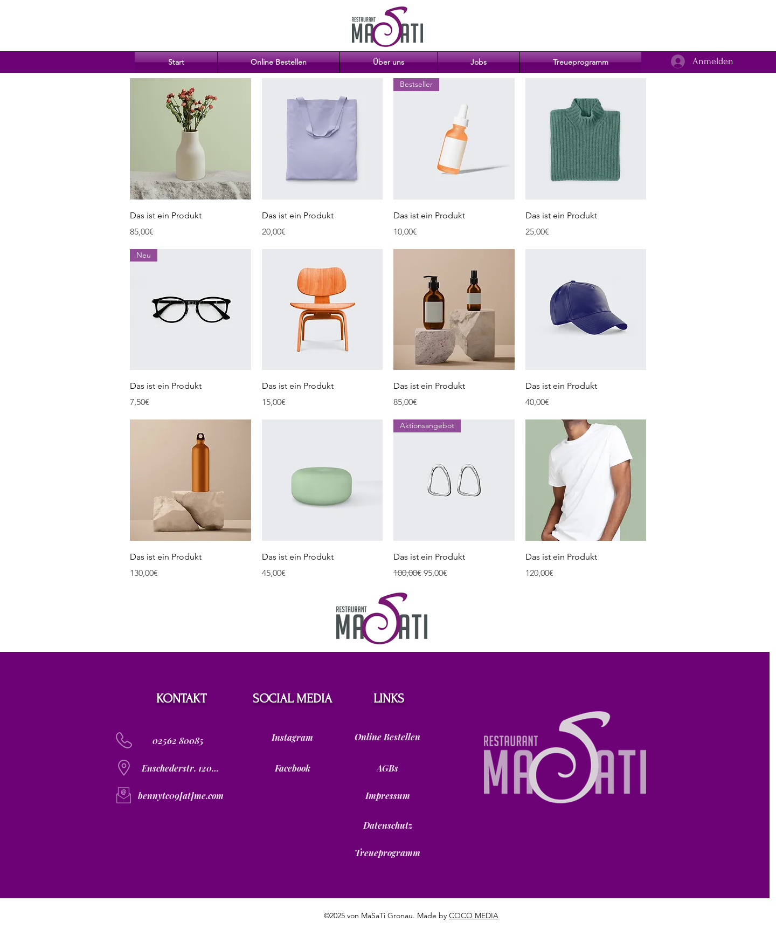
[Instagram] (292, 737)
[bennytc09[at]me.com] (180, 795)
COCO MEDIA (473, 915)
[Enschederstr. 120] (180, 768)
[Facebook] (292, 768)
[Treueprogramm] (387, 852)
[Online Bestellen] (387, 737)
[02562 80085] (177, 740)
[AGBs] (387, 768)
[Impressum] (387, 795)
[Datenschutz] (387, 825)
